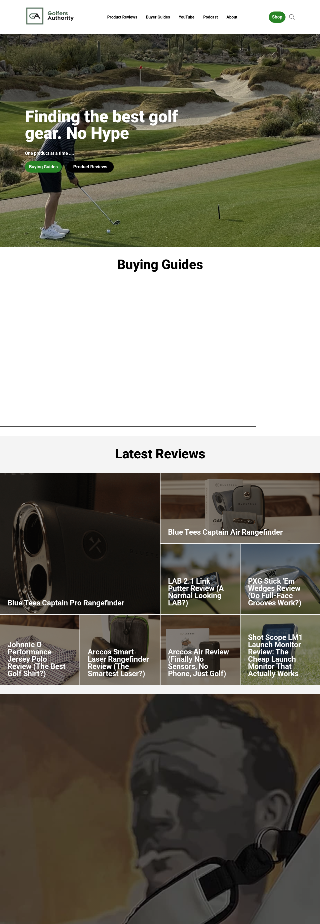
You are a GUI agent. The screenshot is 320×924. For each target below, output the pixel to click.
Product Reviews (122, 17)
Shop (277, 17)
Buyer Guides (158, 17)
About (231, 17)
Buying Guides (43, 166)
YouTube (186, 17)
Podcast (210, 17)
